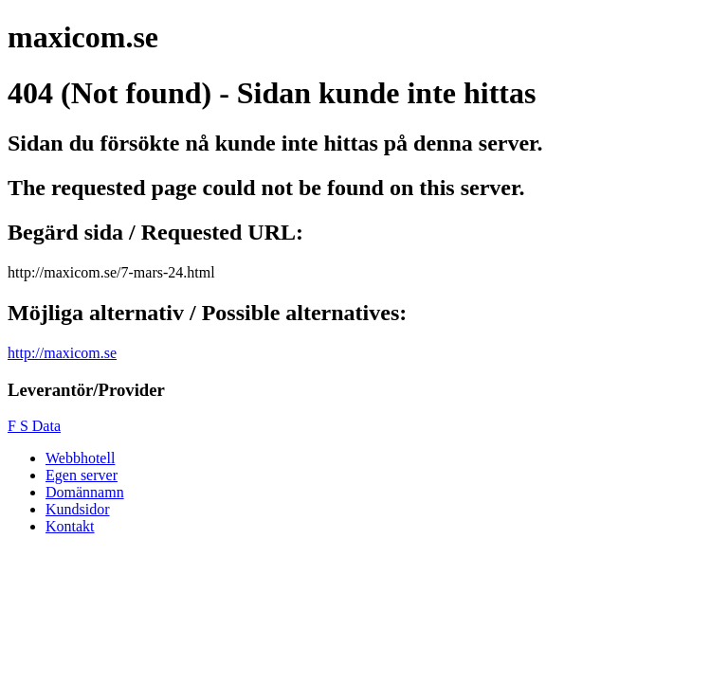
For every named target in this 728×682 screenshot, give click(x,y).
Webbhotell (80, 458)
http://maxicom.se (62, 353)
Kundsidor (78, 509)
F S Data (34, 426)
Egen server (82, 475)
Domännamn (85, 492)
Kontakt (70, 526)
